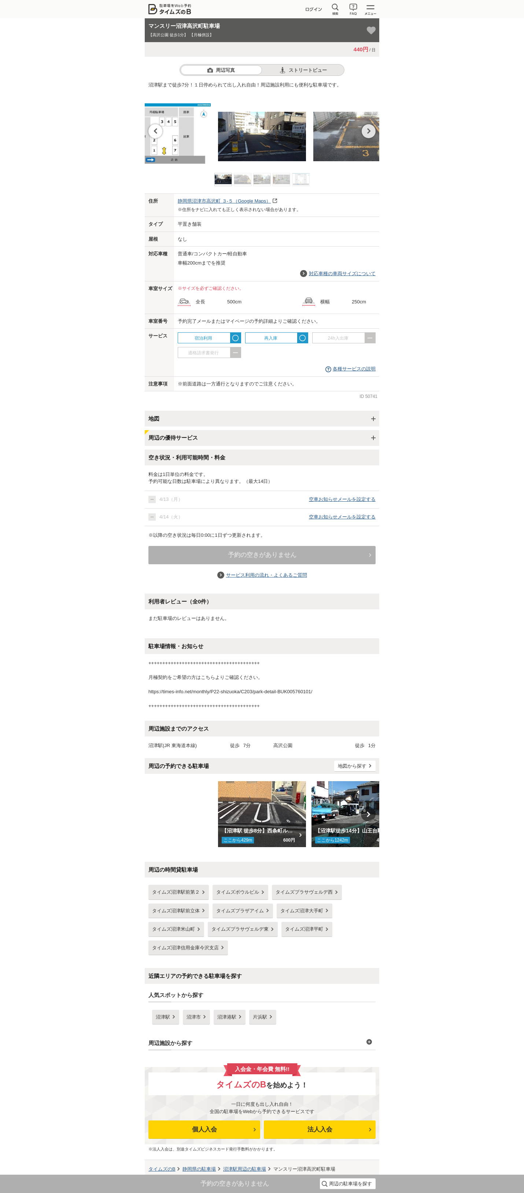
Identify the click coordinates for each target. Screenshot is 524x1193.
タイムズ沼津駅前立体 (176, 910)
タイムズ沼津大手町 (301, 910)
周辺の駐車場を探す (350, 1183)
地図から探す (352, 766)
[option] (262, 128)
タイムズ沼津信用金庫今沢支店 (185, 947)
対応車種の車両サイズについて (342, 273)
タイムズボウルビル (237, 892)
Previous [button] (155, 131)
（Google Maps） (224, 201)
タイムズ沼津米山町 (173, 929)
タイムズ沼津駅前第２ (176, 892)
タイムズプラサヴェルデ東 (240, 929)
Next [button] (369, 131)
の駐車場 (199, 1169)
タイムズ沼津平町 (304, 929)
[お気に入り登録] (371, 30)
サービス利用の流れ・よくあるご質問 (266, 575)
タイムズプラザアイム (240, 910)
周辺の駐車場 (244, 1169)
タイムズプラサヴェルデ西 (304, 892)
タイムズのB (162, 1169)
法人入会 (319, 1129)
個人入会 (204, 1129)
